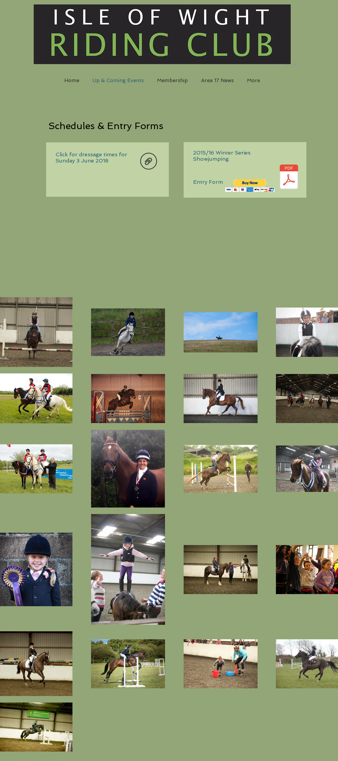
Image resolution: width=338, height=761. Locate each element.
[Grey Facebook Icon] (277, 64)
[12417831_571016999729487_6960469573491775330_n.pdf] (289, 177)
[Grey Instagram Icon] (286, 64)
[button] (250, 186)
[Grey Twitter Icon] (295, 64)
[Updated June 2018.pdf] (149, 162)
